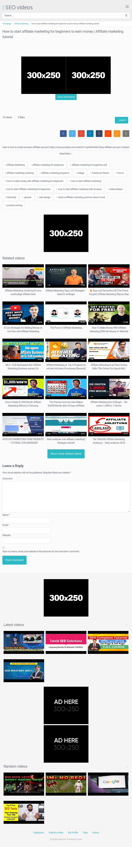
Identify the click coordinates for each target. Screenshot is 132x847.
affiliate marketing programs (54, 173)
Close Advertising (66, 96)
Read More (66, 153)
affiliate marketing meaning (19, 173)
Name (6, 514)
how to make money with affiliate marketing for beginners (34, 181)
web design (43, 197)
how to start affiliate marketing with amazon (79, 189)
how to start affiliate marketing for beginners (27, 189)
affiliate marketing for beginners (47, 164)
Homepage (6, 23)
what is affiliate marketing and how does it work (80, 197)
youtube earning (13, 205)
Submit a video (56, 832)
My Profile (73, 832)
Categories (38, 832)
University (10, 197)
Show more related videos (66, 453)
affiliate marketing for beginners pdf (88, 164)
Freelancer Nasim (99, 173)
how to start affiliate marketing (85, 181)
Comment (7, 478)
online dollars (115, 189)
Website (6, 535)
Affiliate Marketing (21, 23)
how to (119, 173)
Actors (95, 832)
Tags (85, 832)
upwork (26, 197)
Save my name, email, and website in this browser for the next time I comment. (41, 551)
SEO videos (17, 7)
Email (5, 525)
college (79, 173)
